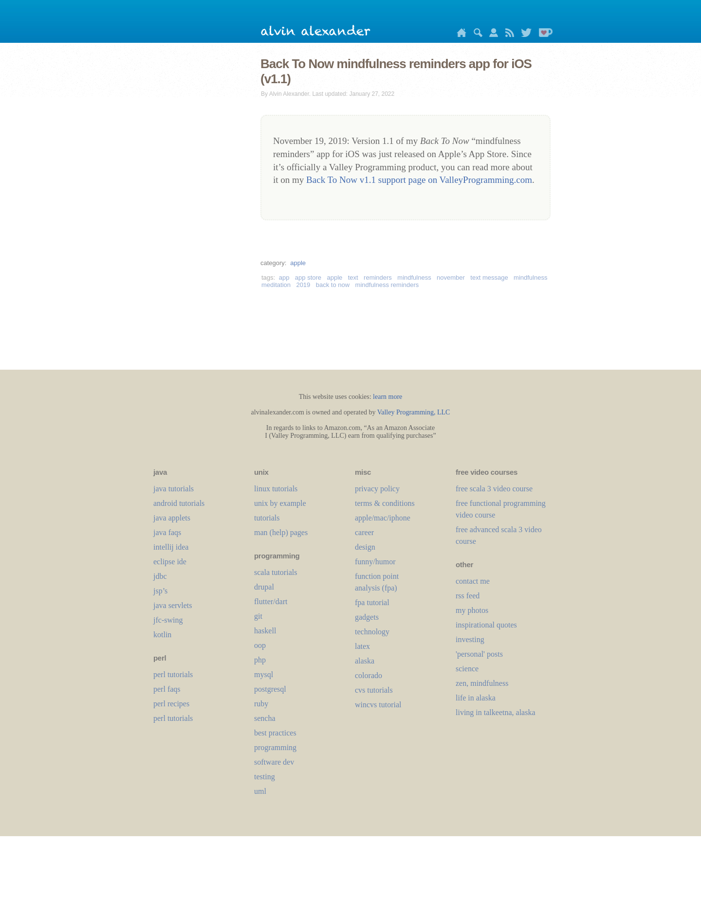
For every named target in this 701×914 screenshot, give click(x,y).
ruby (261, 703)
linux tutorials (275, 488)
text (353, 277)
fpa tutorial (372, 602)
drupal (264, 587)
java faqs (167, 532)
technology (372, 631)
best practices (275, 733)
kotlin (162, 634)
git (258, 616)
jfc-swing (168, 620)
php (260, 660)
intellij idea (170, 547)
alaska (364, 661)
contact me (473, 581)
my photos (472, 610)
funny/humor (375, 561)
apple (298, 263)
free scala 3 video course (494, 488)
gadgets (367, 617)
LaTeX (362, 646)
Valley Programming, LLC (413, 412)
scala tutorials (275, 572)
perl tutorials (173, 674)
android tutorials (178, 503)
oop (260, 645)
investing (470, 639)
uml (260, 791)
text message (489, 277)
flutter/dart (270, 601)
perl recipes (171, 703)
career (364, 532)
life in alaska (476, 698)
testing (264, 776)
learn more (387, 396)
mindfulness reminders (387, 284)
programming (275, 747)
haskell (265, 631)
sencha (265, 718)
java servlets (172, 605)
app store (308, 277)
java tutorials (173, 488)
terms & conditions (385, 503)
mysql (263, 674)
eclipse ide (169, 561)
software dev (274, 762)
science (467, 668)
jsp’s (160, 591)
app (284, 277)
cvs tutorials (374, 690)
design (365, 547)
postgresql (270, 689)
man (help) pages (281, 532)
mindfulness (414, 277)
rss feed (468, 595)
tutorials (266, 518)
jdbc (160, 576)
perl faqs (167, 689)
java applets (171, 518)
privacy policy (377, 488)
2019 (303, 284)
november (451, 277)
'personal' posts (479, 654)
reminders (378, 277)
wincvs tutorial (378, 704)
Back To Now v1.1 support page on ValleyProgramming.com (419, 180)
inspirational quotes (486, 625)
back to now (333, 284)
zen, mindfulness (482, 683)
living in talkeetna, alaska (495, 712)
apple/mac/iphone (382, 518)
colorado (368, 675)
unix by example (280, 503)
